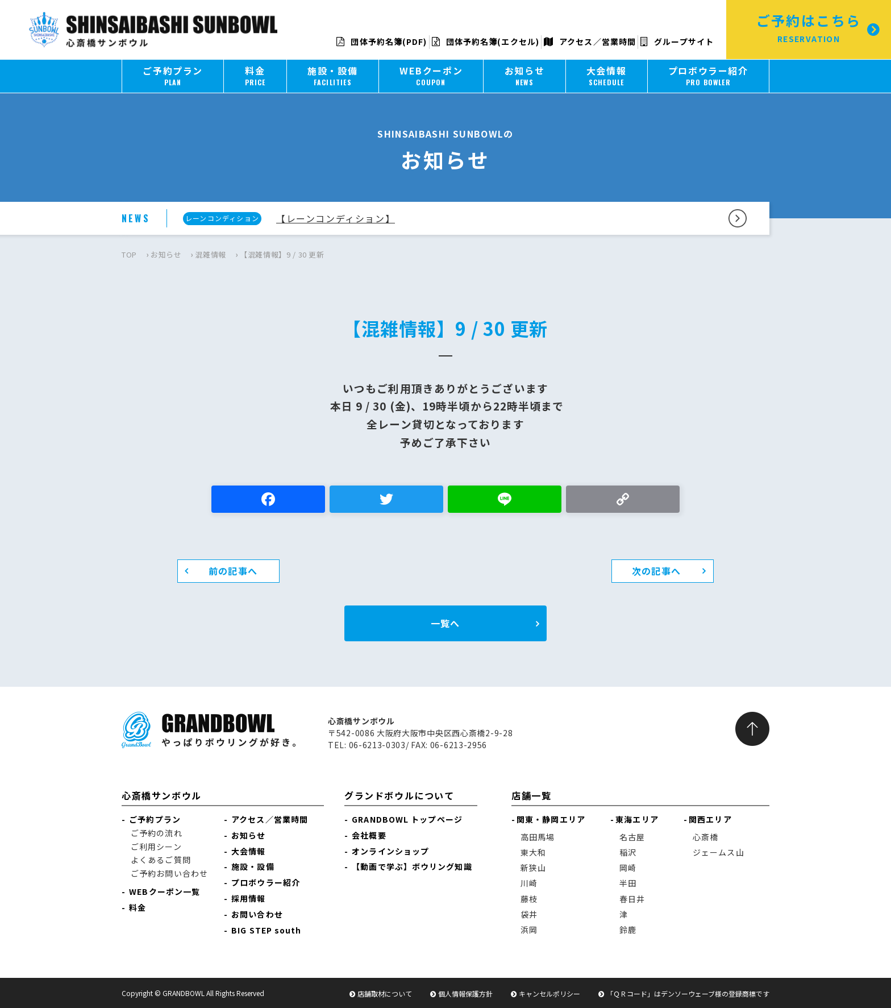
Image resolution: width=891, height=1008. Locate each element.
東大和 (533, 852)
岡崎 (627, 867)
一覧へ (445, 623)
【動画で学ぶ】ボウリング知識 (412, 866)
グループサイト (677, 41)
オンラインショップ (390, 851)
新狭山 (533, 867)
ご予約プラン (155, 819)
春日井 (632, 899)
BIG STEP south (266, 930)
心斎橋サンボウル (162, 795)
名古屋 (632, 837)
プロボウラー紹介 (265, 882)
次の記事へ (656, 571)
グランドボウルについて (399, 795)
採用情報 (248, 898)
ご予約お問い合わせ (169, 873)
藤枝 (529, 899)
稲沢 (627, 852)
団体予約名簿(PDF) (381, 41)
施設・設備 (252, 866)
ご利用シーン (156, 846)
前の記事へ (233, 571)
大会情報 (248, 851)
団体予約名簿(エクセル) (485, 41)
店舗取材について (384, 993)
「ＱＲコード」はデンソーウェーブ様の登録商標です (687, 993)
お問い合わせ (257, 914)
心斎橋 (705, 837)
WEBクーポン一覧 (164, 891)
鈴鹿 (627, 929)
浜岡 (529, 929)
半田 (627, 883)
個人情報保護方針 (465, 993)
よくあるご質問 (161, 859)
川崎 (529, 883)
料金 (137, 907)
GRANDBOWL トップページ (407, 819)
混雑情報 (210, 254)
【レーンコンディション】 (335, 218)
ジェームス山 (718, 852)
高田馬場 (538, 837)
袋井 (529, 914)
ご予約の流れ (156, 833)
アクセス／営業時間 (590, 41)
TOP (129, 254)
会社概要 (369, 835)
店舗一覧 (531, 795)
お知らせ (166, 254)
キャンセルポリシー (549, 993)
